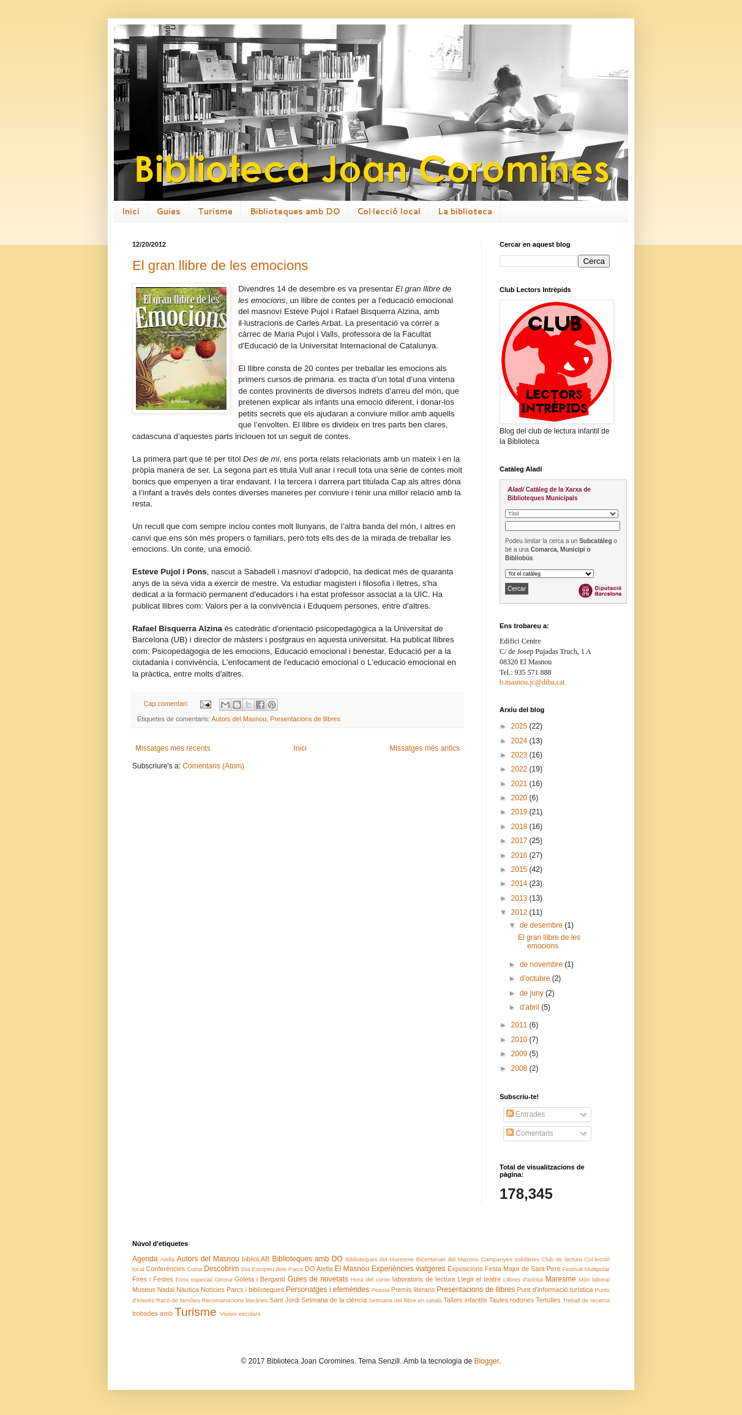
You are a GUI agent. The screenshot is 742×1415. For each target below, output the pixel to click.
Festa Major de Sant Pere (523, 1268)
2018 (520, 826)
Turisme (215, 211)
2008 (520, 1068)
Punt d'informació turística (555, 1289)
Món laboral (594, 1279)
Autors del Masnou (238, 719)
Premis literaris (413, 1289)
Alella (167, 1259)
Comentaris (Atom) (213, 766)
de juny (532, 993)
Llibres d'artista (523, 1279)
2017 (520, 840)
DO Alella (318, 1268)
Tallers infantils (465, 1300)
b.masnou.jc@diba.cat (532, 682)
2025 (520, 726)
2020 (520, 798)
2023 (520, 755)
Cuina (194, 1269)
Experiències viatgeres (409, 1268)
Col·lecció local (389, 211)
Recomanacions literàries (235, 1300)
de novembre (542, 964)
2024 (520, 741)
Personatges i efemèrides (327, 1289)
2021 (520, 783)
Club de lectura (561, 1259)
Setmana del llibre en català (405, 1300)
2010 (520, 1039)
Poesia (380, 1289)
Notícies (213, 1289)
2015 (520, 869)
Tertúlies (548, 1300)
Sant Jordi (284, 1300)
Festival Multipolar (586, 1269)
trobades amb (152, 1313)
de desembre (542, 925)
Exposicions (465, 1268)
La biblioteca (465, 211)
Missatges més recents (173, 748)
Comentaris (529, 1133)
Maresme (560, 1279)
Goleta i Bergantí (259, 1279)
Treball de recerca (586, 1300)
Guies (169, 211)
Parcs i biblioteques (255, 1289)
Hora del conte (370, 1279)
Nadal (165, 1289)
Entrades (525, 1114)
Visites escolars (240, 1313)
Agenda (144, 1259)
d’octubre (536, 978)
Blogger (486, 1361)
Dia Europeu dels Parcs (272, 1269)
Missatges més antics (424, 748)
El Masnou (351, 1268)
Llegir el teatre (478, 1279)
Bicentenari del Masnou (447, 1259)
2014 (520, 883)
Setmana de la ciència (334, 1300)
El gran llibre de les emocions (220, 265)
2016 (520, 855)
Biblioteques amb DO (295, 211)
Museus (144, 1289)
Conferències (166, 1268)
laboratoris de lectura (423, 1279)
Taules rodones (511, 1300)
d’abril (530, 1007)
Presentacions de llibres (305, 719)
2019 (520, 812)
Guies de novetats (318, 1279)
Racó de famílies (178, 1300)
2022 (520, 769)
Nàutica (187, 1289)
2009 (520, 1053)
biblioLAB (256, 1259)
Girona (223, 1279)
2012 (520, 912)
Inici (131, 211)
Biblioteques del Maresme (379, 1259)
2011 (520, 1025)
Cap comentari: (167, 703)
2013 (520, 898)
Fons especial (194, 1279)
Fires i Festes (152, 1279)
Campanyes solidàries (510, 1259)
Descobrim (221, 1268)
